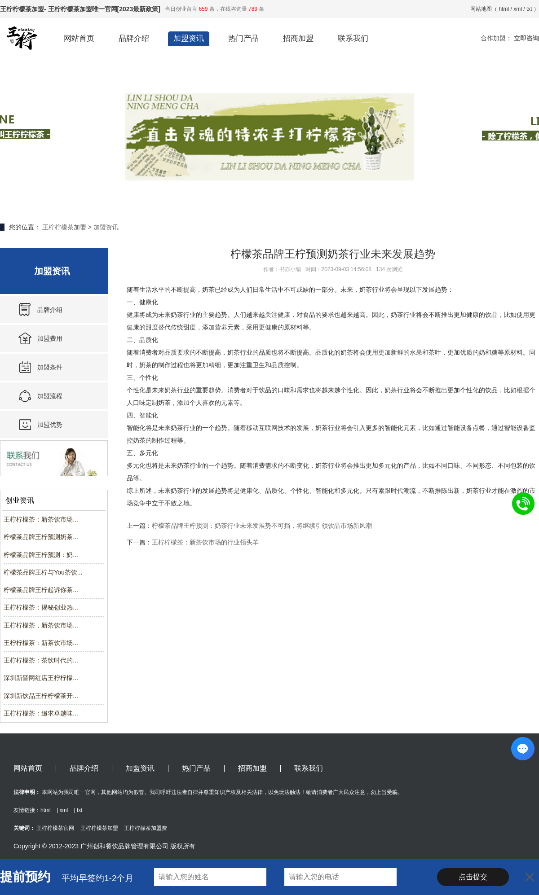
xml (517, 9)
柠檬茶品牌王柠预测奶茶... (41, 536)
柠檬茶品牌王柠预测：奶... (41, 554)
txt (529, 9)
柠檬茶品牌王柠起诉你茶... (41, 589)
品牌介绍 (134, 38)
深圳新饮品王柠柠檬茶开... (41, 695)
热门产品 (243, 38)
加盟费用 (49, 338)
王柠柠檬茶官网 (55, 828)
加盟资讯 (188, 38)
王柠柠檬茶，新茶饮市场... (41, 625)
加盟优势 (49, 424)
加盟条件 (49, 367)
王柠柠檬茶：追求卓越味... (41, 713)
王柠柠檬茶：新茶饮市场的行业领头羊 (205, 542)
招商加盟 (298, 38)
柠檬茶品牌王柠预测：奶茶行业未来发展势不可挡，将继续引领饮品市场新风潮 (262, 525)
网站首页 (79, 38)
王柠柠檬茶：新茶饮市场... (41, 519)
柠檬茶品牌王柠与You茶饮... (43, 572)
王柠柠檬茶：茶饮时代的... (41, 660)
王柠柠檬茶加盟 (64, 227)
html (504, 9)
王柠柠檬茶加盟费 (145, 828)
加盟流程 (49, 395)
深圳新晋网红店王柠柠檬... (41, 677)
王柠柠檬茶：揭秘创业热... (41, 607)
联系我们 (353, 38)
